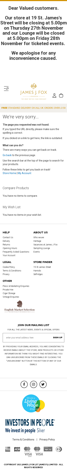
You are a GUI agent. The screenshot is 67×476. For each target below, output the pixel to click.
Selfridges (38, 274)
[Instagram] (33, 384)
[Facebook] (24, 384)
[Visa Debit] (28, 456)
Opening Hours (10, 248)
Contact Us (8, 237)
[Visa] (39, 454)
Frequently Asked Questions (16, 252)
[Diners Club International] (59, 450)
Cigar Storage (9, 293)
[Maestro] (37, 450)
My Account (24, 173)
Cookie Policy (9, 267)
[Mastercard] (27, 450)
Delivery (6, 241)
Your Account (9, 255)
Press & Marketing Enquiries (16, 286)
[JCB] (17, 450)
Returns (6, 244)
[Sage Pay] (48, 450)
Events (36, 252)
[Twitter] (43, 384)
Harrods (37, 270)
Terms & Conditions (12, 270)
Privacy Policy (47, 439)
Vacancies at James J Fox (45, 244)
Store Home (9, 173)
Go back (7, 155)
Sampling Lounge (41, 248)
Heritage (37, 241)
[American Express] (7, 450)
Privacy (6, 274)
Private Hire (8, 289)
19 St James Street (42, 267)
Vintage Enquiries (11, 297)
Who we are (38, 237)
